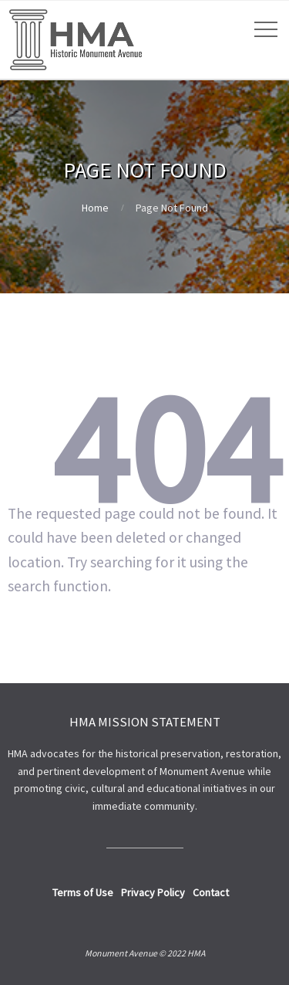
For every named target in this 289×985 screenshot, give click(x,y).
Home (95, 208)
